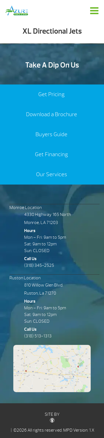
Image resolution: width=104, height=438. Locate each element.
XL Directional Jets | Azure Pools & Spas (16, 10)
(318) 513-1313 (38, 336)
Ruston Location (24, 278)
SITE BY (52, 417)
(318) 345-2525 (39, 265)
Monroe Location (25, 207)
